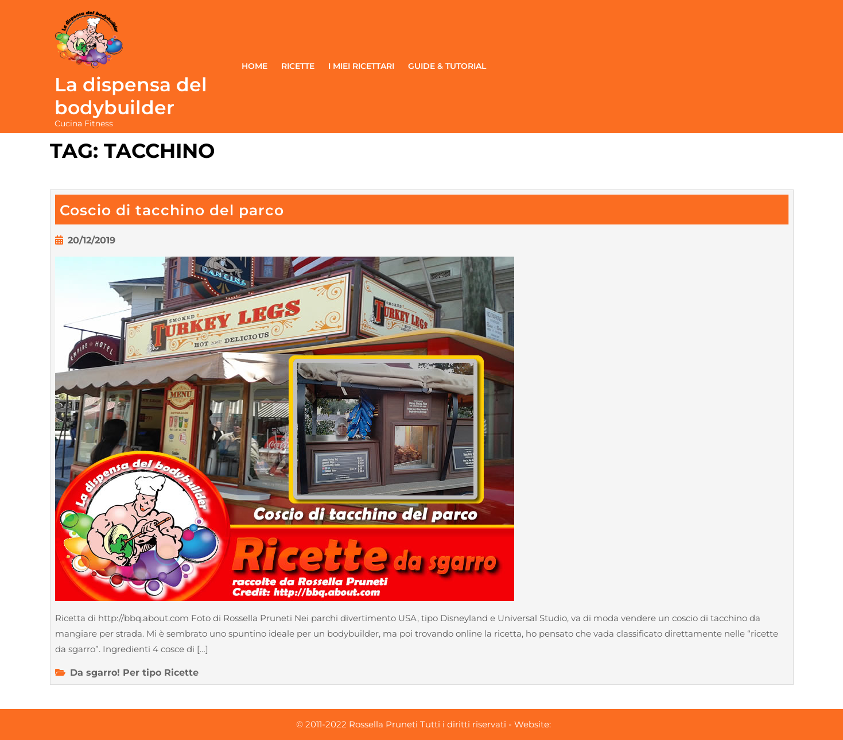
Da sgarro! (95, 672)
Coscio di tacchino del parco (172, 210)
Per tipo (142, 672)
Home (254, 66)
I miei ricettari (361, 66)
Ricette (297, 66)
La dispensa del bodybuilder (131, 96)
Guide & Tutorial (447, 66)
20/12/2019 (91, 240)
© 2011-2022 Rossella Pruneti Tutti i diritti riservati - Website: (423, 724)
